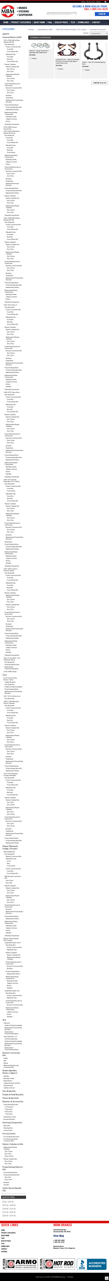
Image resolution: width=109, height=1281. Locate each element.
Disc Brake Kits (9, 44)
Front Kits (10, 49)
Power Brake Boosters (12, 664)
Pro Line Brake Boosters (11, 1137)
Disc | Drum (11, 69)
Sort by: (86, 33)
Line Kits (6, 1185)
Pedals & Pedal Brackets (13, 1094)
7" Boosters (8, 1114)
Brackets (9, 95)
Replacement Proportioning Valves (12, 668)
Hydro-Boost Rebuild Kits (11, 1189)
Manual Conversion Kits (13, 856)
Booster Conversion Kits (14, 88)
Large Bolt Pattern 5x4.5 (13, 943)
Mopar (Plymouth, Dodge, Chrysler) (10, 847)
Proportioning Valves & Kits (12, 1168)
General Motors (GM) (11, 37)
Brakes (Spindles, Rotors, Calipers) (9, 1071)
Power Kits (9, 138)
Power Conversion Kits (13, 47)
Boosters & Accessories (12, 1101)
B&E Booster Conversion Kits (13, 877)
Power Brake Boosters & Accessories (13, 168)
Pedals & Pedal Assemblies (13, 687)
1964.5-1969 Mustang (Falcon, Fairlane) (11, 702)
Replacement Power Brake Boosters (14, 101)
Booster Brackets (9, 1119)
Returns (4, 1252)
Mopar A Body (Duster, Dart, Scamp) (11, 939)
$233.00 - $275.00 (8, 1216)
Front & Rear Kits (12, 51)
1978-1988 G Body (10, 671)
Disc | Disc (10, 71)
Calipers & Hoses (11, 119)
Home (6, 22)
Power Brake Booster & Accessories (12, 84)
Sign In (101, 14)
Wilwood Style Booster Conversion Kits (11, 1066)
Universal (7, 1023)
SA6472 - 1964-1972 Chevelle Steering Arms (93, 63)
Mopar (6, 1063)
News (84, 2)
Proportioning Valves (12, 105)
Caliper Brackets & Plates (12, 1083)
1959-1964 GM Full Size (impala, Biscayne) (12, 132)
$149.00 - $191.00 (8, 1209)
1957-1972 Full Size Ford (12, 696)
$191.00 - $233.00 (8, 1212)
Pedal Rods (9, 98)
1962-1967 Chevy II (10, 305)
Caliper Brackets (10, 682)
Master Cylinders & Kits (12, 1144)
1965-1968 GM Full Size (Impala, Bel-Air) (12, 219)
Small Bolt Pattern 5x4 (12, 991)
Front (9, 861)
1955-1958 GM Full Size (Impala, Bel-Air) (12, 41)
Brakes (16, 11)
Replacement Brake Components (11, 113)
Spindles (8, 386)
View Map (58, 1236)
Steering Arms (8, 1128)
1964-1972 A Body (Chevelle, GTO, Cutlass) (12, 480)
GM (5, 1061)
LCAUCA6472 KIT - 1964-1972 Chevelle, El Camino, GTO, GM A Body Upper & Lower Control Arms (67, 61)
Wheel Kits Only (11, 859)
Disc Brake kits (9, 135)
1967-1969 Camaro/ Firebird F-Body (10, 570)
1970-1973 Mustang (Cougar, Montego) (10, 774)
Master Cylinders (10, 64)
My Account (91, 2)
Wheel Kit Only (11, 54)
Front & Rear (11, 152)
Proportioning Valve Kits (14, 107)
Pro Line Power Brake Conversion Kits (11, 1140)
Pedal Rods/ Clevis (10, 1117)
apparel (5, 33)
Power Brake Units (10, 1098)
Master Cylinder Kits (12, 67)
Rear (8, 863)
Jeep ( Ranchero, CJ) (10, 1036)
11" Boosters (9, 1107)
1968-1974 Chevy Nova (12, 392)
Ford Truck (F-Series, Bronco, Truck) (10, 679)
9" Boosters (8, 1109)
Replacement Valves (12, 109)
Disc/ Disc (9, 883)
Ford (4, 675)
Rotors (8, 121)
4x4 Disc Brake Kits (11, 1039)
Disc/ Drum (9, 880)
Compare (34, 58)
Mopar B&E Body (9, 852)
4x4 (4, 1020)
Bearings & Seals (11, 116)
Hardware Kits (8, 1085)
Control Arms (8, 1130)
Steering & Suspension (12, 124)
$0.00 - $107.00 (8, 1202)
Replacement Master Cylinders (12, 75)
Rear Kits (10, 59)
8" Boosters (8, 1111)
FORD (6, 1058)
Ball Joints (7, 1125)
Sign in (98, 2)
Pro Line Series (8, 1133)
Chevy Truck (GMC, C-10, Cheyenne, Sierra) (12, 659)
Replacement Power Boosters (12, 184)
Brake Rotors (8, 1081)
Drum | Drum (9, 1156)
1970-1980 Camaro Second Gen (10, 128)
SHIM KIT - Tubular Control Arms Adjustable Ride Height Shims (39, 51)
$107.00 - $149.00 (8, 1205)
